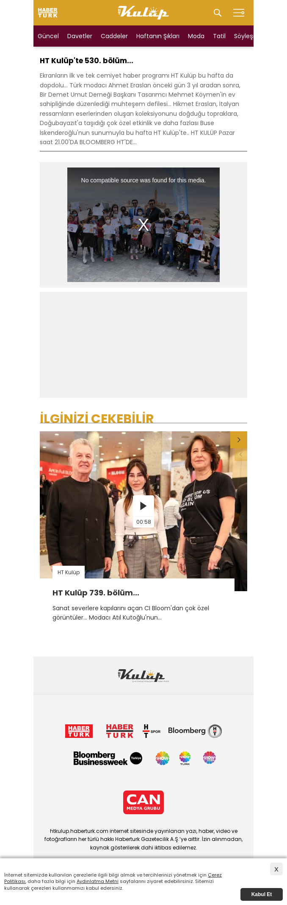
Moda (196, 36)
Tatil (219, 36)
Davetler (79, 36)
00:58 (143, 521)
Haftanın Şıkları (157, 36)
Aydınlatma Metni (98, 881)
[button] (238, 439)
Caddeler (114, 36)
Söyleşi (244, 36)
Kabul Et (261, 894)
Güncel (48, 36)
